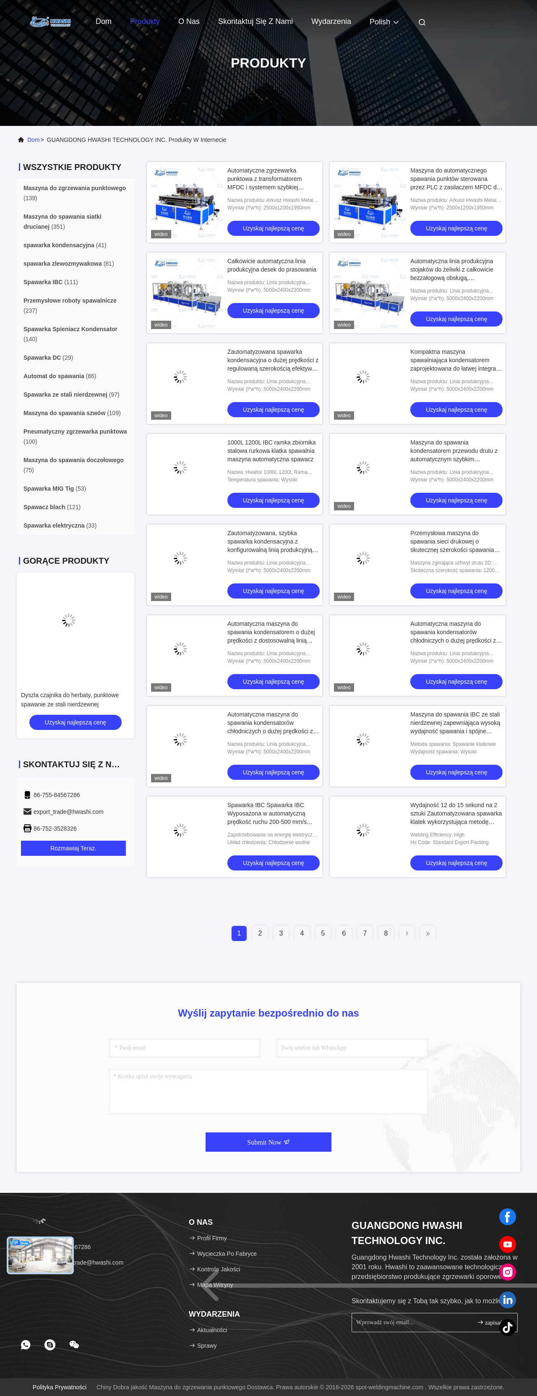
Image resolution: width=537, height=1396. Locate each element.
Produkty (145, 21)
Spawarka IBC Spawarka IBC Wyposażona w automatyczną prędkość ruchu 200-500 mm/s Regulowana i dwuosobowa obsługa (267, 822)
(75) (73, 465)
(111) (50, 282)
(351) (62, 221)
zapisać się (494, 1322)
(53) (54, 488)
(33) (59, 525)
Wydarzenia (331, 21)
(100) (75, 436)
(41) (65, 245)
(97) (71, 394)
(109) (72, 413)
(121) (52, 507)
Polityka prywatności (59, 1387)
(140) (70, 334)
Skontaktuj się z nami (255, 21)
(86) (59, 376)
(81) (68, 263)
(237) (70, 305)
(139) (74, 193)
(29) (48, 357)
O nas (189, 21)
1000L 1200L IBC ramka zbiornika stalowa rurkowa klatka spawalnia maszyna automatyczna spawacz (271, 451)
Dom (104, 21)
